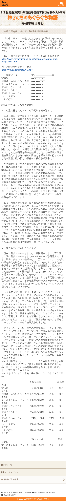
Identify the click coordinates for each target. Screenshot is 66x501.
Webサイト (7, 493)
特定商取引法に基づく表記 (44, 493)
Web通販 (18, 493)
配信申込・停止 (11, 479)
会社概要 (28, 493)
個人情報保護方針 (10, 495)
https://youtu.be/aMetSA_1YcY (17, 70)
